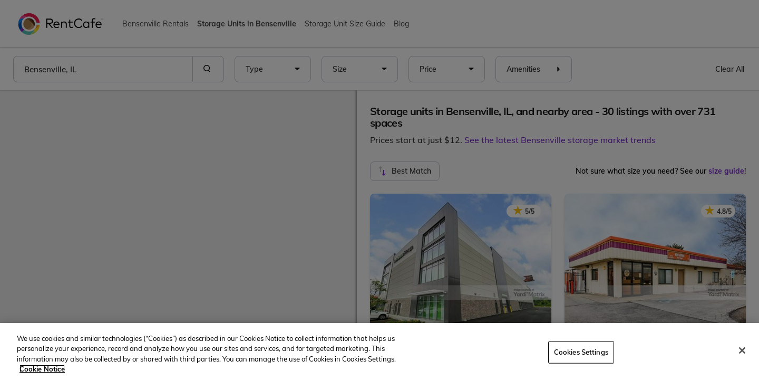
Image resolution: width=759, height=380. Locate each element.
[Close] (742, 350)
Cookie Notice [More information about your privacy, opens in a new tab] (42, 369)
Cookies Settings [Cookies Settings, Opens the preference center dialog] (581, 352)
